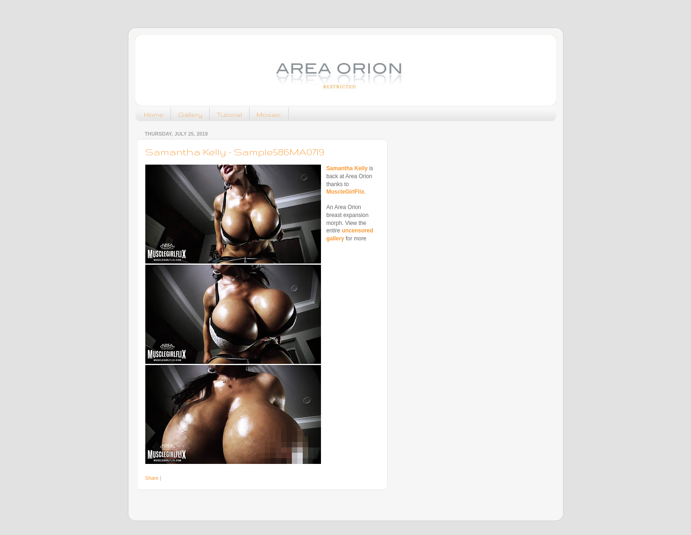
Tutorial (229, 114)
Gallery (190, 114)
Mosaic (268, 114)
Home (154, 114)
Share (152, 478)
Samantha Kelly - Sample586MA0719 (234, 151)
